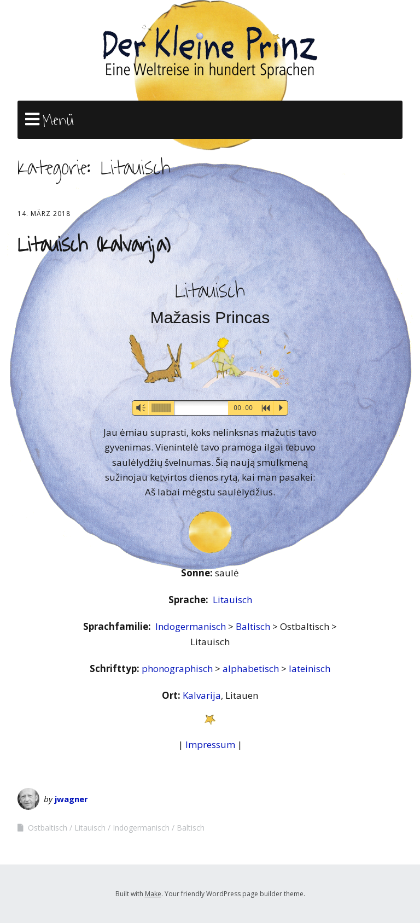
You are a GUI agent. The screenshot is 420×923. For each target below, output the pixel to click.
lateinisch (309, 668)
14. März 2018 (44, 213)
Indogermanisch (191, 626)
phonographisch (178, 668)
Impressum (210, 744)
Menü (58, 120)
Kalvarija (202, 695)
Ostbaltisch (47, 827)
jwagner (71, 798)
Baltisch (254, 626)
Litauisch (232, 599)
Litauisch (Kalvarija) (94, 245)
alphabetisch (252, 668)
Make (153, 893)
